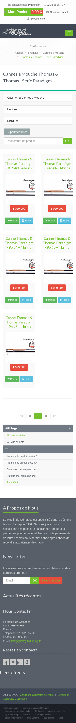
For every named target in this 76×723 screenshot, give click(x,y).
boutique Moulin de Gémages (35, 708)
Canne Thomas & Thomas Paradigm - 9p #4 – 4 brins (19, 242)
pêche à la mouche (56, 711)
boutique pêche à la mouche (18, 711)
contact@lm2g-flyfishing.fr (24, 4)
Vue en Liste (15, 442)
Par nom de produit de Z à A (22, 462)
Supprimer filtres (17, 132)
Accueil (19, 52)
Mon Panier (23, 12)
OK (67, 141)
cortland (26, 714)
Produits (33, 52)
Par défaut (12, 482)
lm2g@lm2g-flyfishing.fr (26, 641)
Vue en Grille (15, 435)
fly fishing (39, 711)
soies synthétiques (43, 714)
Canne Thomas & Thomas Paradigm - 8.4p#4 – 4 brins (57, 163)
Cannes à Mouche (53, 52)
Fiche (26, 220)
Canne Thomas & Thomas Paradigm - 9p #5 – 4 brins (57, 242)
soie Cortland (33, 718)
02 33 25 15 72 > (54, 4)
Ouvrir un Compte (57, 12)
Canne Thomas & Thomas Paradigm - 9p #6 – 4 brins (19, 322)
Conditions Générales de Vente (37, 695)
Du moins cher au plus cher (21, 469)
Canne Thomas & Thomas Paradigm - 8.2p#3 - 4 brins (19, 163)
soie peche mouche (14, 718)
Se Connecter (36, 18)
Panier (12, 220)
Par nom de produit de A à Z (22, 456)
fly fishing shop (11, 714)
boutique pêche (11, 708)
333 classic (49, 718)
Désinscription (51, 580)
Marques (12, 120)
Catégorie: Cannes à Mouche (25, 97)
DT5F (60, 718)
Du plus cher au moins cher (21, 476)
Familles (12, 109)
